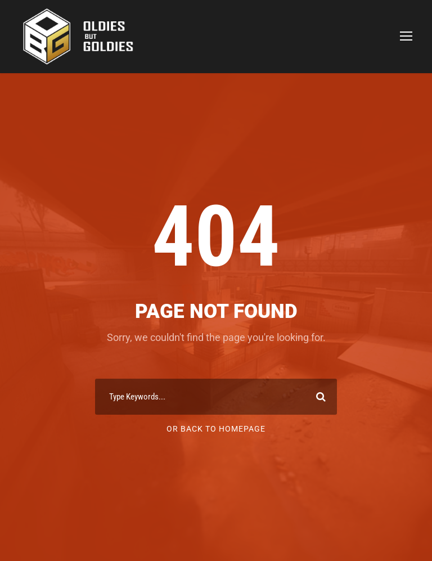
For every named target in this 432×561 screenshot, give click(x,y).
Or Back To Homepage (216, 428)
